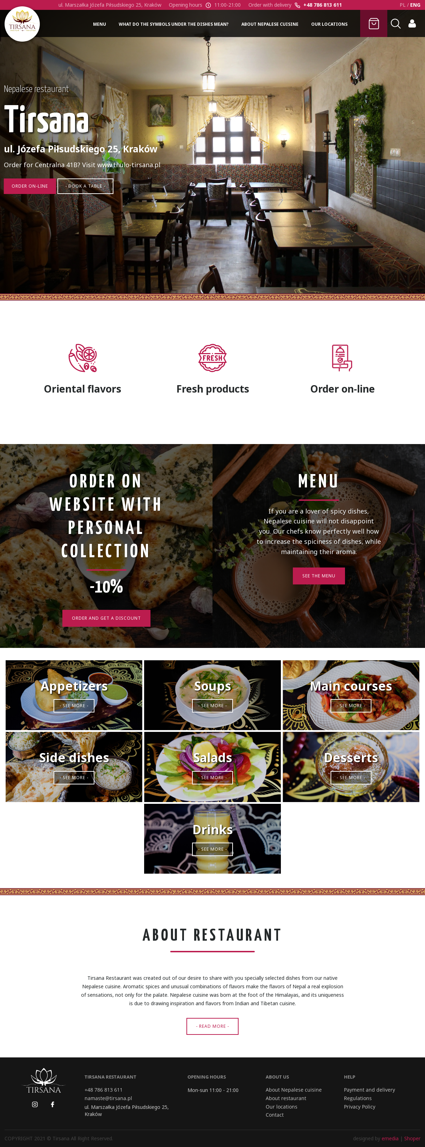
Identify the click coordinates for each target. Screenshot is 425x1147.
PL (403, 4)
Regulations (358, 1098)
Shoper (412, 1138)
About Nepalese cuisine (294, 1090)
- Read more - (212, 1026)
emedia (390, 1138)
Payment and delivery (369, 1090)
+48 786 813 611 (322, 4)
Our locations (281, 1107)
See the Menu (318, 576)
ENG (415, 4)
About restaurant (286, 1098)
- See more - (74, 706)
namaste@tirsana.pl (108, 1098)
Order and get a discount (106, 618)
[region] (212, 155)
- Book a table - (91, 201)
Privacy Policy (359, 1107)
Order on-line (32, 201)
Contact (275, 1115)
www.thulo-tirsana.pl (129, 179)
